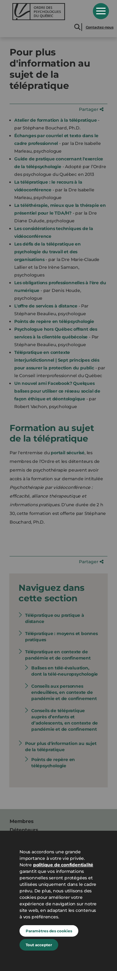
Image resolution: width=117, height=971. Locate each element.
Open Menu (101, 11)
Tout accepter (39, 945)
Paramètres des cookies (49, 931)
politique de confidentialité (63, 865)
